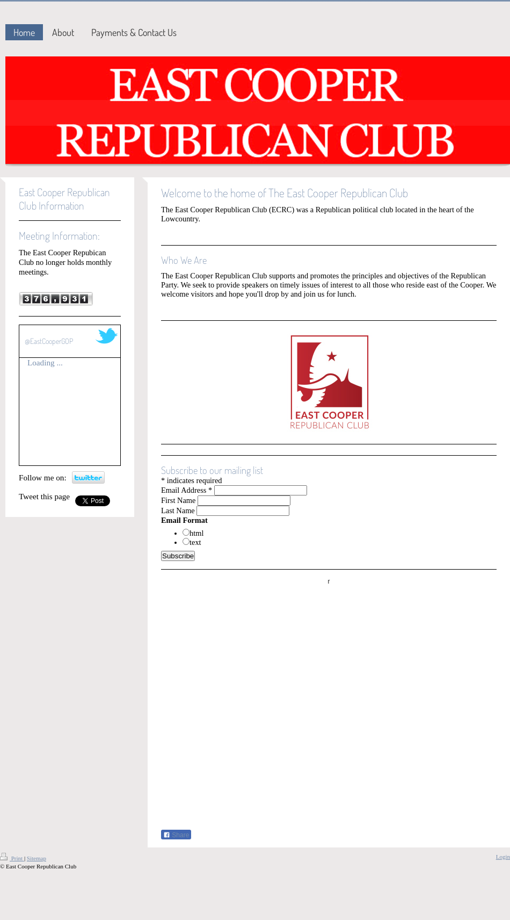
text (195, 542)
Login (503, 856)
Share (176, 835)
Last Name (178, 510)
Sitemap (36, 858)
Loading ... (45, 362)
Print (12, 858)
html (196, 533)
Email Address (186, 490)
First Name (178, 500)
